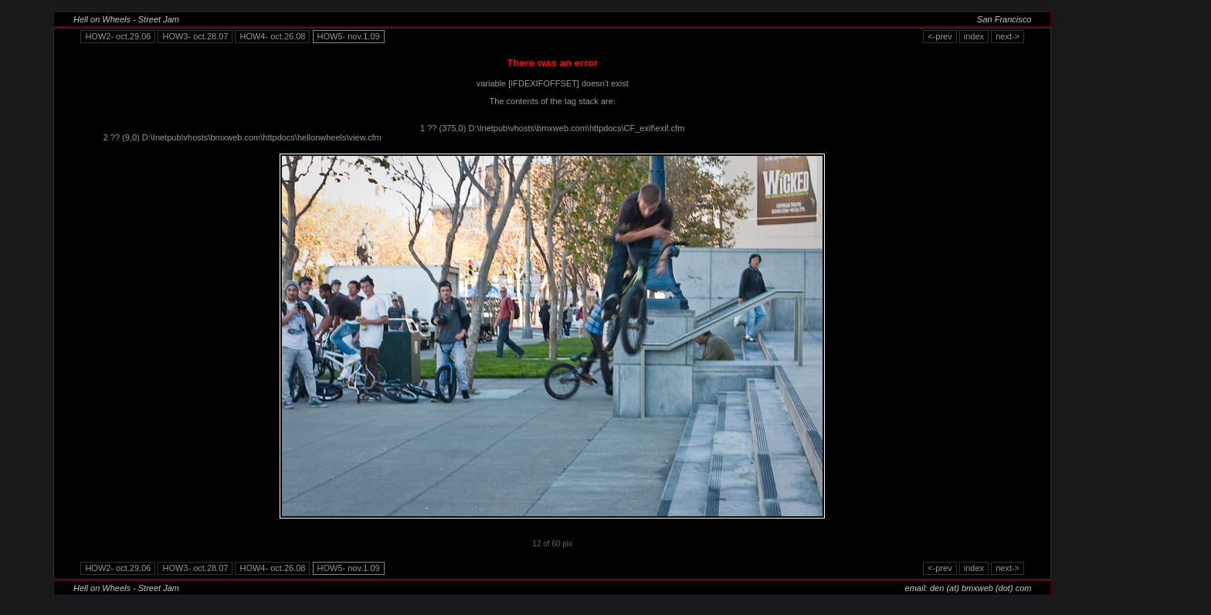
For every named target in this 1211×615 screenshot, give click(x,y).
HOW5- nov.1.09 (348, 36)
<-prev (940, 36)
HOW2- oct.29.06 (118, 36)
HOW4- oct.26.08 (272, 36)
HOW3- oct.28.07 (195, 36)
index (974, 36)
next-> (1007, 36)
